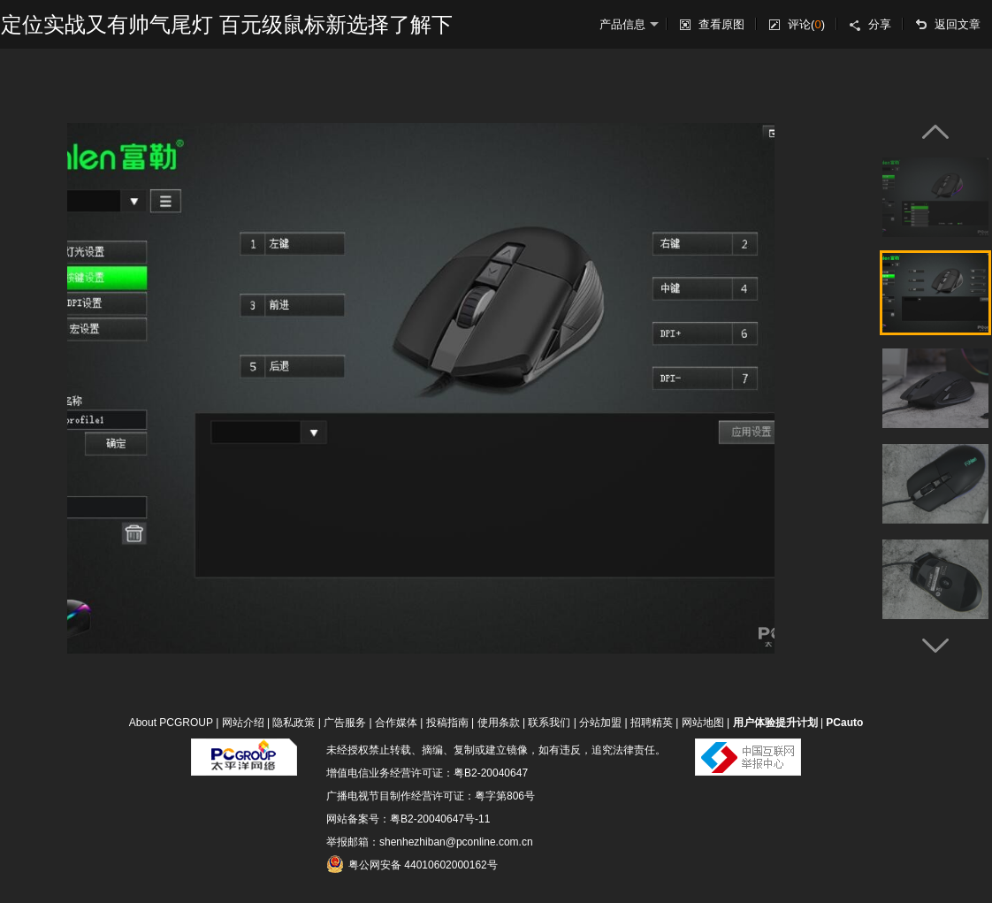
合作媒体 (396, 722)
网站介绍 (243, 722)
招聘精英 (651, 722)
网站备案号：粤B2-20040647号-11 (408, 819)
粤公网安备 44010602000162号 (412, 864)
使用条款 (498, 722)
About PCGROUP (171, 722)
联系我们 (549, 722)
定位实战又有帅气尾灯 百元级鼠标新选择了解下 (227, 24)
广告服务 (345, 722)
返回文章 (958, 24)
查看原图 (721, 24)
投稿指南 (447, 722)
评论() (806, 24)
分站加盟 (600, 722)
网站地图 (703, 722)
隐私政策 (293, 722)
